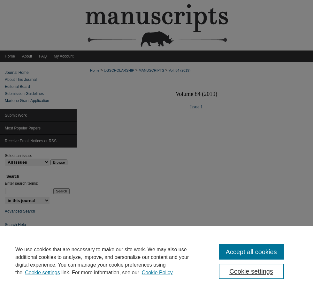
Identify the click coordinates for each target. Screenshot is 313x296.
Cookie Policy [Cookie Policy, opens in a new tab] (157, 272)
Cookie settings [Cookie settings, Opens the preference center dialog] (251, 271)
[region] (156, 261)
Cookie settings (42, 272)
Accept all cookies (251, 251)
